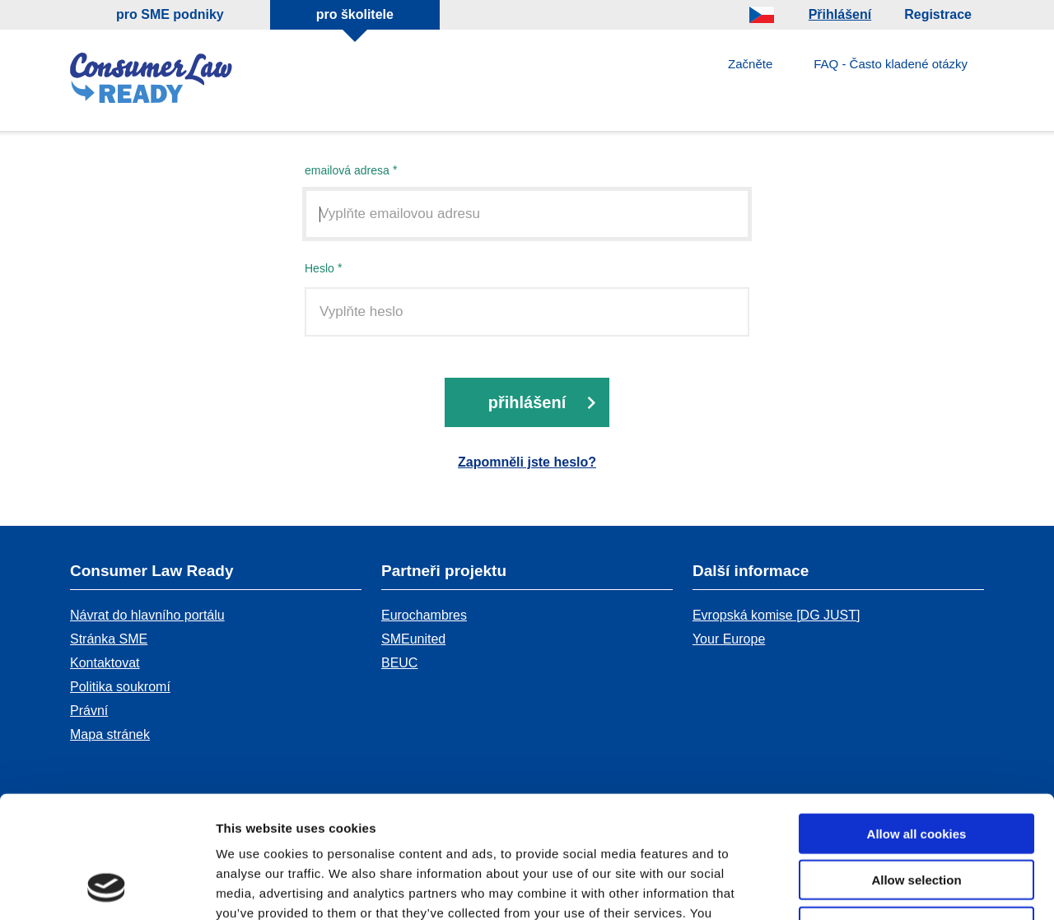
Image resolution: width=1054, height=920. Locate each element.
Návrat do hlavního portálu (147, 615)
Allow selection (916, 769)
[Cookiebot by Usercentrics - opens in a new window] (107, 888)
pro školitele (355, 14)
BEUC (399, 663)
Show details (864, 887)
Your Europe (729, 639)
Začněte (750, 64)
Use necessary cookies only (916, 815)
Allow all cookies (917, 722)
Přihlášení (840, 14)
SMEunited (413, 639)
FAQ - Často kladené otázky (891, 64)
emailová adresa (347, 171)
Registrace (938, 14)
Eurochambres (424, 615)
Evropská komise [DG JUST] (776, 615)
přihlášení (527, 403)
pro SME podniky (170, 14)
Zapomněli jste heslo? (527, 463)
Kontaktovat (105, 663)
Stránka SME (108, 639)
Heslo (319, 269)
